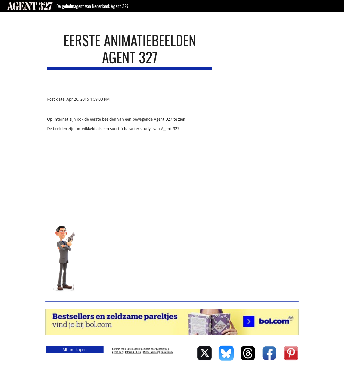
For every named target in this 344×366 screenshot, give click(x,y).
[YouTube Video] (96, 175)
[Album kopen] (75, 349)
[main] (129, 51)
